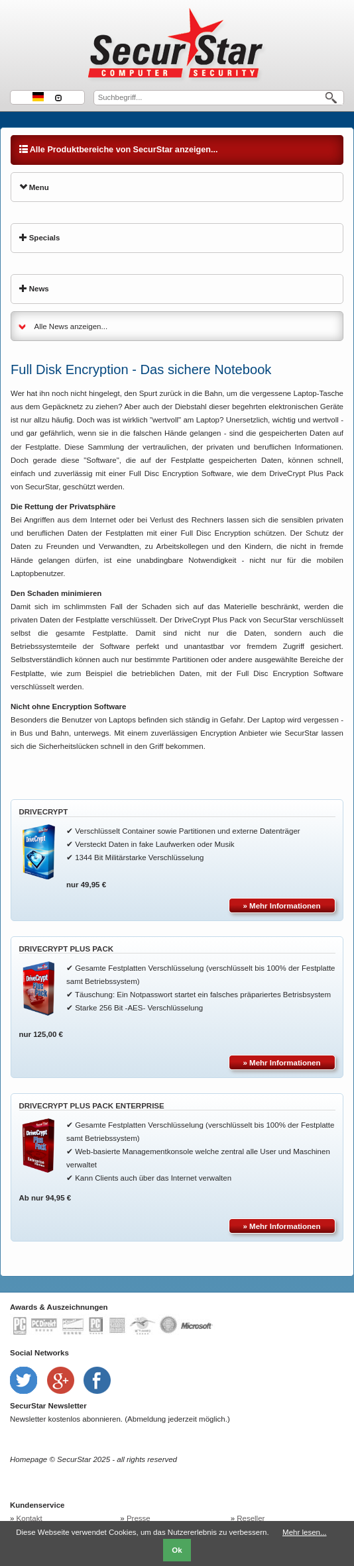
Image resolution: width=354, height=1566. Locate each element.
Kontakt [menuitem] (29, 1518)
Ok (177, 1550)
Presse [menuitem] (138, 1518)
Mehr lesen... (304, 1532)
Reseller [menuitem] (251, 1518)
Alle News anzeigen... (71, 326)
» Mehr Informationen (282, 906)
